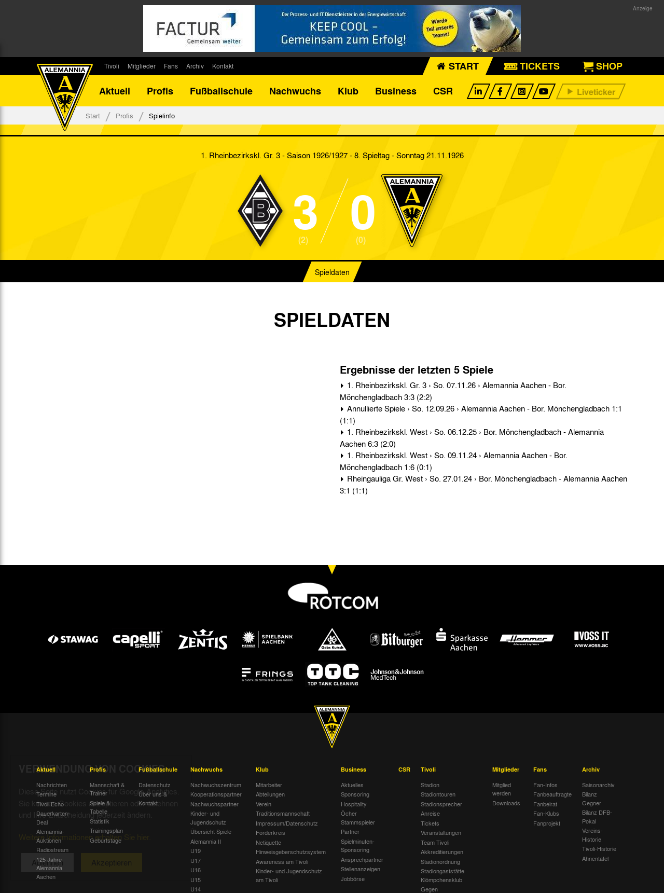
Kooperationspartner (216, 794)
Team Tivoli (435, 842)
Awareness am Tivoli (282, 861)
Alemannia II (205, 841)
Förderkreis (270, 832)
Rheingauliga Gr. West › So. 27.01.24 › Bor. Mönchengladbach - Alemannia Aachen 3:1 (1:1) (483, 484)
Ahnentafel (595, 858)
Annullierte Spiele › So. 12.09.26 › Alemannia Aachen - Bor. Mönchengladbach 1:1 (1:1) (481, 414)
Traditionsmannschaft (283, 813)
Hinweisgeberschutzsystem (291, 851)
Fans (171, 66)
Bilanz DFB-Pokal (597, 816)
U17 (195, 860)
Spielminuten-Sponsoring (358, 845)
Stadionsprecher (441, 804)
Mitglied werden (501, 789)
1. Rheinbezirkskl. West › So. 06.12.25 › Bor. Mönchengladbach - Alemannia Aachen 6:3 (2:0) (472, 437)
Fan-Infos (545, 784)
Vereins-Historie (592, 834)
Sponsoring (355, 794)
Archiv (195, 66)
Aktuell (114, 91)
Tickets (430, 823)
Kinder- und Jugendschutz (208, 817)
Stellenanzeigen (360, 868)
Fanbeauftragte (552, 794)
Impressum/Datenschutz (287, 823)
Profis (160, 91)
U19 (195, 850)
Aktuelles (352, 784)
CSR (443, 91)
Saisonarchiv (598, 784)
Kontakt (222, 66)
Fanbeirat (545, 804)
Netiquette (268, 842)
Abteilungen (270, 794)
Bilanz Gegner (591, 798)
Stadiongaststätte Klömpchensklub (442, 875)
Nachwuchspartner (214, 804)
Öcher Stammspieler (358, 817)
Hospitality (354, 804)
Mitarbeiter (269, 784)
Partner (350, 831)
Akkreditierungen (442, 851)
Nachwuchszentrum (215, 784)
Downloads (506, 803)
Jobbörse (353, 878)
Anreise (430, 813)
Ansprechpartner (362, 859)
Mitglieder (142, 66)
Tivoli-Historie (599, 848)
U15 (195, 879)
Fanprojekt (546, 823)
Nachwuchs (295, 91)
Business (396, 91)
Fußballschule (221, 91)
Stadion (430, 784)
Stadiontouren (438, 794)
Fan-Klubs (546, 813)
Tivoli (111, 66)
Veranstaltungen (441, 832)
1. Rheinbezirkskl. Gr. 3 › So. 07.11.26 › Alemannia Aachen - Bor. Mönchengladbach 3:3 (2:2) (453, 391)
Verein (263, 804)
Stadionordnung (440, 861)
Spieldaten (332, 272)
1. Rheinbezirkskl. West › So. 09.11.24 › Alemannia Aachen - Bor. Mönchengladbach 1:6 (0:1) (454, 461)
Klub (348, 91)
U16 (195, 869)
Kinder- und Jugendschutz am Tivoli (289, 875)
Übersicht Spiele (210, 831)
